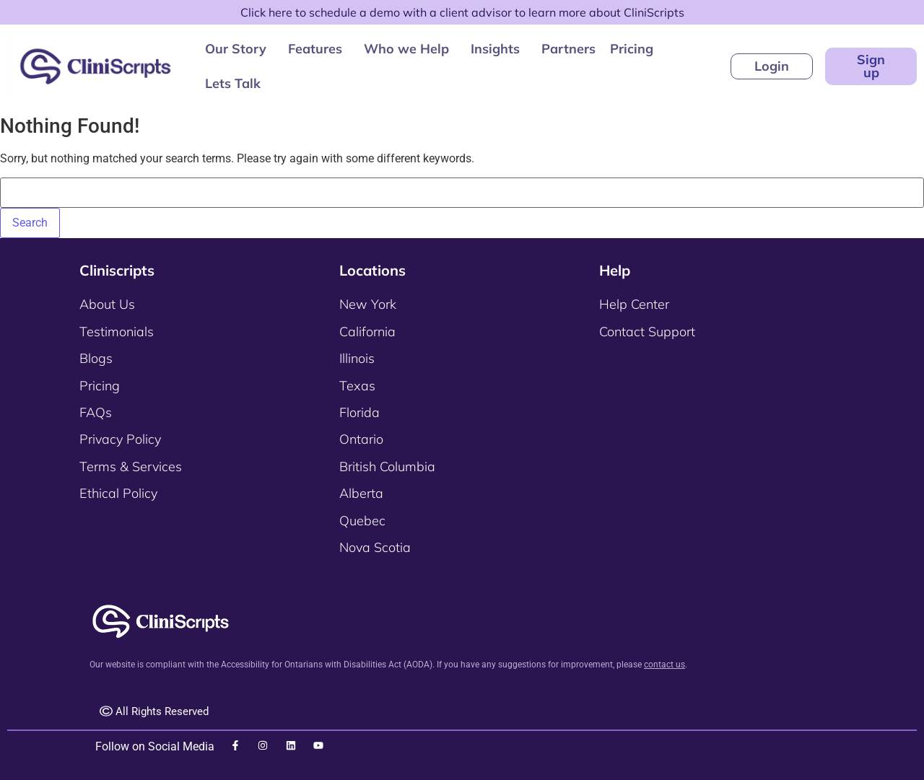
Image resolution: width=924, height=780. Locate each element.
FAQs (95, 412)
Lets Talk (233, 83)
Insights (495, 48)
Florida (359, 412)
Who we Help (406, 48)
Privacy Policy (120, 439)
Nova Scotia (375, 547)
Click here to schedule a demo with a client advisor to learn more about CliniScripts (462, 12)
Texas (357, 385)
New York (367, 304)
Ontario (361, 439)
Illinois (357, 358)
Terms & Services (130, 466)
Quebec (362, 520)
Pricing (631, 48)
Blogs (96, 358)
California (367, 331)
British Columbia (387, 466)
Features (315, 48)
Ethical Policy (118, 493)
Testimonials (116, 331)
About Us (107, 304)
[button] (239, 49)
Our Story (235, 48)
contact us (664, 665)
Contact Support (647, 331)
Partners (568, 48)
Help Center (634, 304)
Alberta (361, 493)
